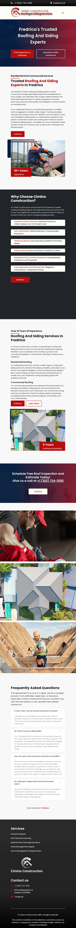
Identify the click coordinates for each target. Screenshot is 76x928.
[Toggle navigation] (63, 12)
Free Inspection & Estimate (22, 54)
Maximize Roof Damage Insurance (25, 842)
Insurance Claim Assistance (50, 54)
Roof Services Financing (21, 838)
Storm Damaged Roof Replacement (26, 851)
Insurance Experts (18, 834)
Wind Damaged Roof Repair (22, 846)
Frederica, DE (57, 3)
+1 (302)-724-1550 (21, 3)
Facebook (17, 897)
